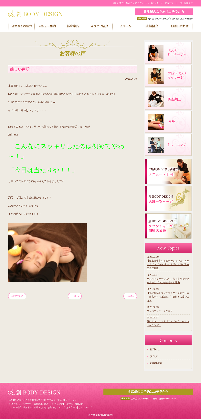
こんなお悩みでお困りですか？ (40, 400)
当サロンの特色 (16, 400)
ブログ (153, 356)
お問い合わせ (39, 407)
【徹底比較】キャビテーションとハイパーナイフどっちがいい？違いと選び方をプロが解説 (168, 264)
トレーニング (56, 403)
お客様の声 (156, 363)
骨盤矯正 (38, 403)
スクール (69, 403)
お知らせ (155, 349)
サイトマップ (85, 407)
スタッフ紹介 (15, 407)
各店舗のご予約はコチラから (163, 11)
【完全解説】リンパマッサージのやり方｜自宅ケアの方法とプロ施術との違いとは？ (168, 297)
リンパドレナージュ (67, 400)
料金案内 (79, 403)
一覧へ (75, 295)
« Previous (17, 295)
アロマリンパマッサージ (20, 403)
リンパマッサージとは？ (160, 311)
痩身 (46, 403)
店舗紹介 (27, 407)
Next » (130, 295)
